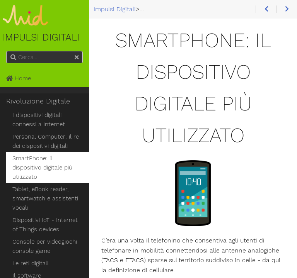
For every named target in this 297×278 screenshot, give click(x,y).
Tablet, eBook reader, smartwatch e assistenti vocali (45, 198)
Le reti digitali (30, 263)
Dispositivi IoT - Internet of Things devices (45, 225)
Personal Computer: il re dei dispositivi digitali (45, 141)
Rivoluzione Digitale (38, 101)
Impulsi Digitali (26, 24)
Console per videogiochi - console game (47, 246)
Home (18, 78)
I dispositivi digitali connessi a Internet (38, 120)
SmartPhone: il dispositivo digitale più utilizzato (42, 167)
